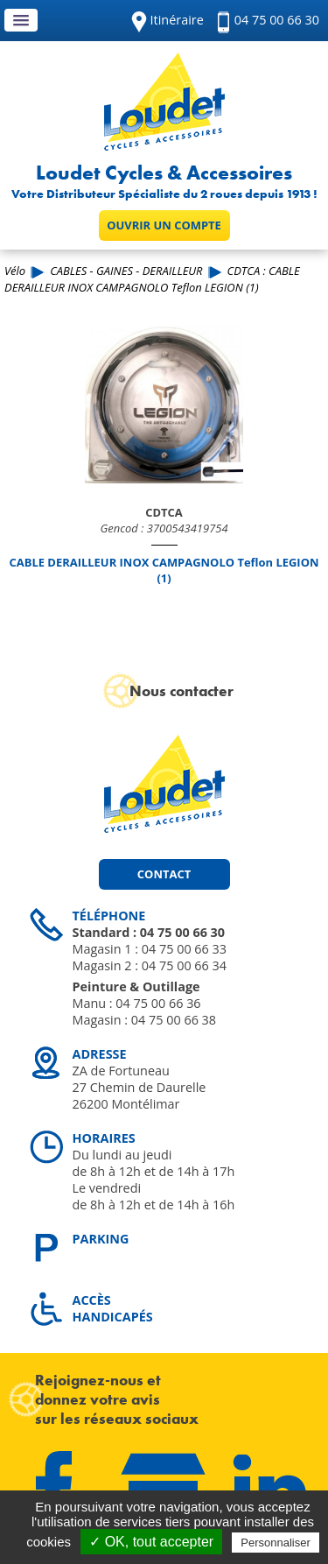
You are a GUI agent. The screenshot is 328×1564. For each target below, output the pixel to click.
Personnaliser (276, 1542)
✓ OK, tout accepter (151, 1541)
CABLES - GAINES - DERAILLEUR (126, 270)
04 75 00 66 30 (276, 19)
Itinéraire (177, 19)
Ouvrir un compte (164, 225)
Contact (164, 874)
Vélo (14, 270)
